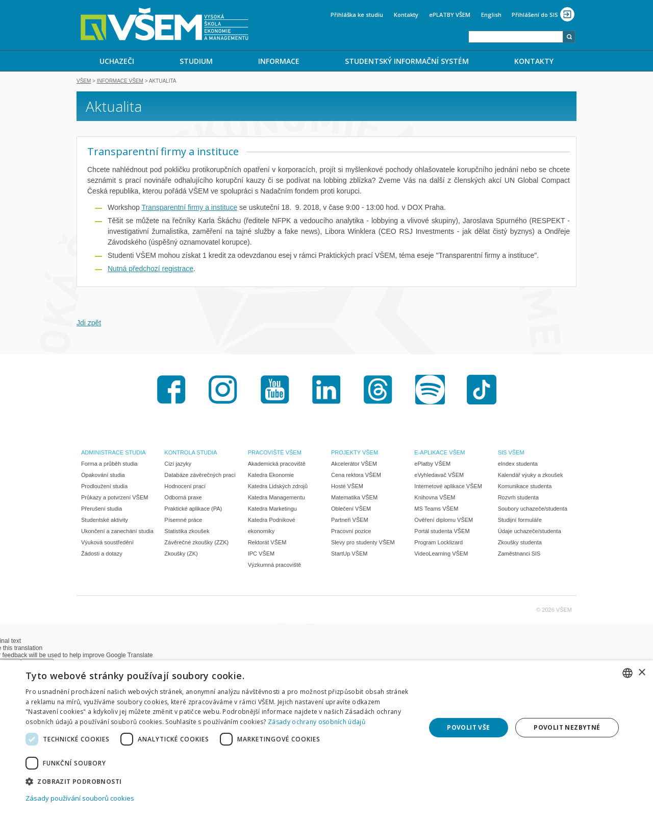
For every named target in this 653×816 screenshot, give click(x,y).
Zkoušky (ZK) (180, 554)
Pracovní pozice (351, 532)
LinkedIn (326, 390)
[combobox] (515, 37)
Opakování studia (103, 476)
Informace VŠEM (120, 82)
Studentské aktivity (104, 521)
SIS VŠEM (511, 453)
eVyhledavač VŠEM (439, 476)
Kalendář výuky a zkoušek (530, 476)
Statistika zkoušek (186, 532)
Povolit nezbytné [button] (567, 727)
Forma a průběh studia (109, 465)
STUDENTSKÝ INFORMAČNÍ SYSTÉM (407, 61)
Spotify (430, 390)
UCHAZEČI (116, 61)
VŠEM (84, 82)
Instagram (223, 390)
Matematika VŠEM (354, 498)
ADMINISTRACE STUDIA (113, 453)
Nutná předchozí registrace (150, 270)
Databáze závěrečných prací (199, 476)
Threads (378, 390)
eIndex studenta (518, 465)
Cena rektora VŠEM (356, 476)
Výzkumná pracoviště (275, 566)
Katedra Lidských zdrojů (278, 487)
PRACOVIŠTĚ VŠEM (275, 453)
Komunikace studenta (525, 487)
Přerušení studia (101, 510)
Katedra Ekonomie (271, 476)
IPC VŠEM (261, 554)
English (491, 14)
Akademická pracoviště (277, 465)
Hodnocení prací (185, 487)
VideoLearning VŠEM (441, 554)
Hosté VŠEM (347, 487)
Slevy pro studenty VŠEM (363, 543)
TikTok (481, 390)
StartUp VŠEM (349, 554)
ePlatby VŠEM (432, 465)
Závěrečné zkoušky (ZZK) (196, 543)
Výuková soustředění (107, 543)
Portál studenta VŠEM (441, 532)
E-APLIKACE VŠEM (439, 453)
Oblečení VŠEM (351, 510)
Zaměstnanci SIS (519, 554)
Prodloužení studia (104, 487)
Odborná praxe (183, 498)
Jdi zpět (89, 324)
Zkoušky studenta (520, 543)
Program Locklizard (438, 543)
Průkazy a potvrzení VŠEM (114, 498)
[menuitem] (117, 61)
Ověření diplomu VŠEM (443, 521)
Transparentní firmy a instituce (189, 208)
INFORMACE (278, 61)
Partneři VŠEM (349, 521)
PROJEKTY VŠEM (354, 453)
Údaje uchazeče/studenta (529, 532)
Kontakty (406, 14)
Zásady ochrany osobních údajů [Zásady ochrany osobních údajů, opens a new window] (316, 721)
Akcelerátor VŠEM (354, 465)
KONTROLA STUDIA (190, 453)
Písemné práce (183, 521)
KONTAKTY (534, 61)
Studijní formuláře (520, 521)
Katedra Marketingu (272, 510)
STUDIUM (196, 61)
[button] (220, 781)
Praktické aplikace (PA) (193, 510)
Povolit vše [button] (468, 727)
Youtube (275, 390)
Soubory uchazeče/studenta (532, 510)
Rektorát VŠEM (267, 543)
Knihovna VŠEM (434, 498)
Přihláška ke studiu (357, 14)
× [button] (641, 673)
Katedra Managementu (276, 498)
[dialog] (326, 738)
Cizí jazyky (177, 465)
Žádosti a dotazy (101, 554)
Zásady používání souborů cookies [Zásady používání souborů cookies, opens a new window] (80, 798)
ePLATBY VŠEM (449, 14)
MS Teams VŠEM (436, 510)
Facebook (171, 390)
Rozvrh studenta (518, 498)
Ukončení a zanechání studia (117, 532)
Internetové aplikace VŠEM (448, 487)
